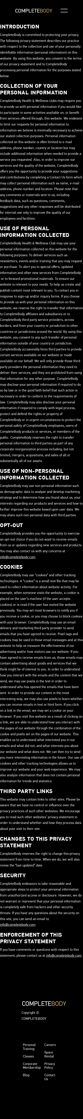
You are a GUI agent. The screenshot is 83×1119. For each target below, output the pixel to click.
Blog (26, 1075)
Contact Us (49, 1077)
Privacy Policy (49, 1066)
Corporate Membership (32, 1066)
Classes (28, 1056)
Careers (50, 1045)
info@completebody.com (17, 557)
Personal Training (29, 1047)
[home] (33, 11)
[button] (64, 10)
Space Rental (49, 1054)
